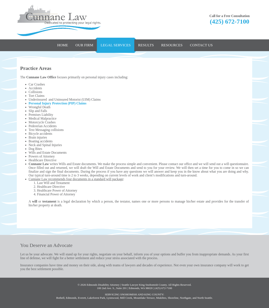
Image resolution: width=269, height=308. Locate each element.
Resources (172, 45)
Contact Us (201, 45)
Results (146, 45)
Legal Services (116, 45)
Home (62, 45)
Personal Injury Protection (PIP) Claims (57, 103)
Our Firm (84, 45)
